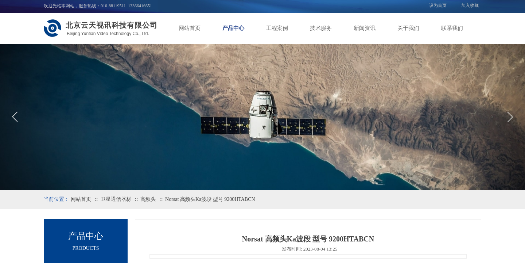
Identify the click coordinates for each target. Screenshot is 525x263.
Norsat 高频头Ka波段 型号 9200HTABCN (210, 199)
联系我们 (452, 28)
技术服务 (321, 28)
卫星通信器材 (116, 199)
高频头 (148, 199)
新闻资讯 (365, 28)
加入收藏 (470, 5)
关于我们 (408, 28)
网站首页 (190, 28)
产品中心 (233, 28)
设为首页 (438, 5)
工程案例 (277, 28)
